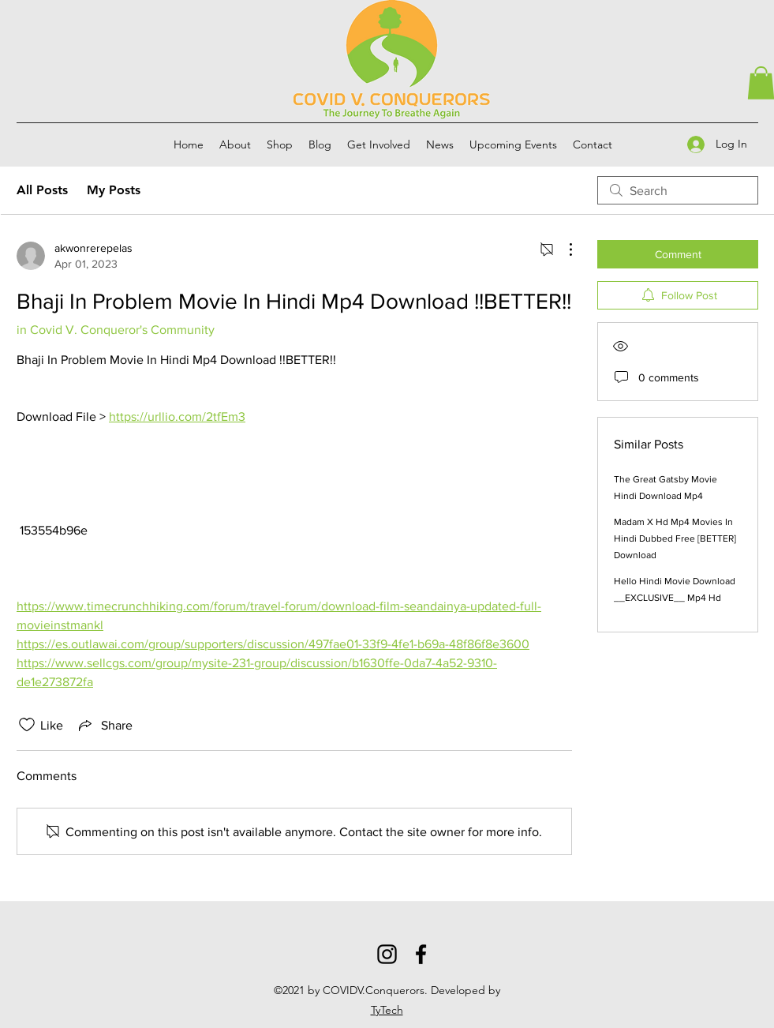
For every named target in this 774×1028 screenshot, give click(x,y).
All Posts (42, 189)
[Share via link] (104, 724)
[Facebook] (421, 954)
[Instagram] (387, 954)
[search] (677, 190)
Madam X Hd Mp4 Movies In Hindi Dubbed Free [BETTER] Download (675, 538)
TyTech (387, 1010)
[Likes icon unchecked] (27, 724)
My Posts (113, 189)
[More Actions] (562, 249)
